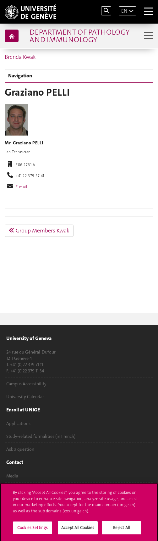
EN (124, 11)
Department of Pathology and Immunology (79, 35)
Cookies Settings (32, 529)
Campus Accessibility (26, 384)
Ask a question (20, 449)
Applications (18, 423)
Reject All (121, 529)
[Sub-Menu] (147, 36)
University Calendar (25, 396)
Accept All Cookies (77, 529)
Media (12, 476)
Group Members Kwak (39, 230)
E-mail (21, 186)
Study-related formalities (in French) (40, 436)
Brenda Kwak (20, 57)
